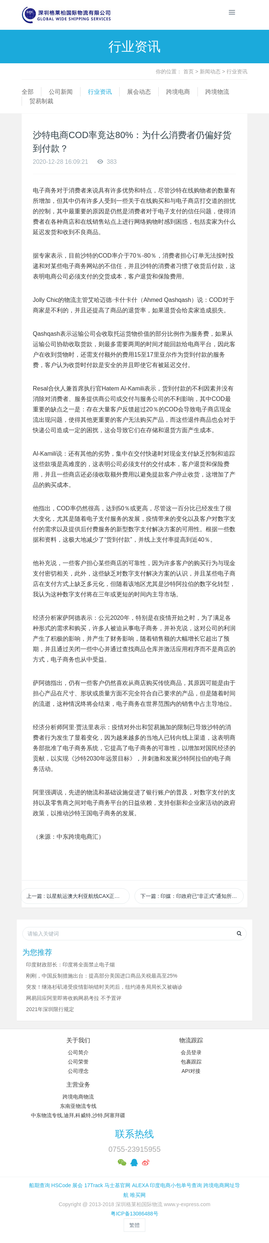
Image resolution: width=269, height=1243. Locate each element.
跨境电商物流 (78, 1097)
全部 (28, 92)
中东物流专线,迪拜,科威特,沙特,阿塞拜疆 (78, 1115)
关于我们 (78, 1040)
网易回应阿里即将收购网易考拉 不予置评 (73, 998)
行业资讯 (237, 71)
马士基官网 (117, 1185)
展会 (77, 1185)
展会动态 (139, 92)
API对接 (190, 1071)
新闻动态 (210, 71)
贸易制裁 (41, 101)
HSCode (61, 1185)
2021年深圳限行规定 (50, 1009)
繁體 (134, 1225)
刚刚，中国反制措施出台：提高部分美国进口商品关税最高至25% (101, 976)
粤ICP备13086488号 (134, 1214)
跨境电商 (178, 92)
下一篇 (192, 896)
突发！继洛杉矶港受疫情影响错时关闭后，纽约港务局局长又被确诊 (104, 987)
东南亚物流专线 (78, 1106)
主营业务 (78, 1084)
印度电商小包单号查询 (176, 1185)
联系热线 (134, 1134)
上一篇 (78, 896)
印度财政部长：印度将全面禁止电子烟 (70, 965)
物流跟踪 (191, 1040)
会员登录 (191, 1052)
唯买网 (138, 1195)
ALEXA (140, 1185)
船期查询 (39, 1185)
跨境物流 (217, 92)
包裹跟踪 (191, 1062)
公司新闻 (61, 92)
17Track (93, 1185)
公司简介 (78, 1052)
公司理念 (78, 1071)
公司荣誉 (78, 1062)
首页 (188, 71)
